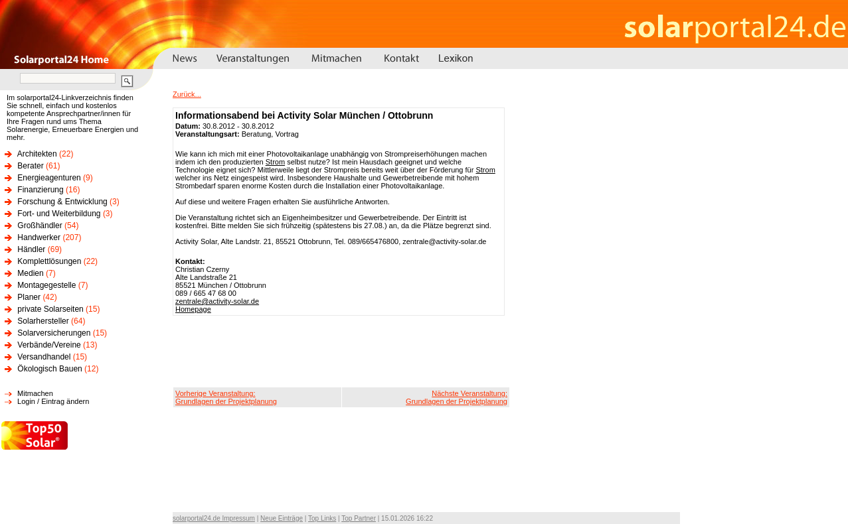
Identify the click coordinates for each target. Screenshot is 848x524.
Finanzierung (40, 189)
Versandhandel (43, 356)
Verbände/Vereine (48, 345)
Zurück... (187, 94)
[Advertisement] (341, 351)
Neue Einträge (281, 518)
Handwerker (38, 237)
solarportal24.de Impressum (214, 518)
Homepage (193, 309)
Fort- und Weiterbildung (58, 213)
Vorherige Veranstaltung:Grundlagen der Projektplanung (226, 397)
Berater (30, 165)
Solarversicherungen (53, 333)
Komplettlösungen (49, 261)
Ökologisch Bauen (49, 368)
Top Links (322, 518)
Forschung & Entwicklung (62, 201)
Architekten (37, 154)
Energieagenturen (48, 177)
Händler (31, 249)
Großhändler (39, 225)
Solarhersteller (42, 321)
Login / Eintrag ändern (53, 401)
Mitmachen (35, 393)
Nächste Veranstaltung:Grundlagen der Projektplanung (456, 397)
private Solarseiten (50, 309)
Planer (29, 297)
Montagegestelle (46, 285)
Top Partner (358, 518)
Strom (275, 162)
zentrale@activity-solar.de (217, 301)
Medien (30, 273)
